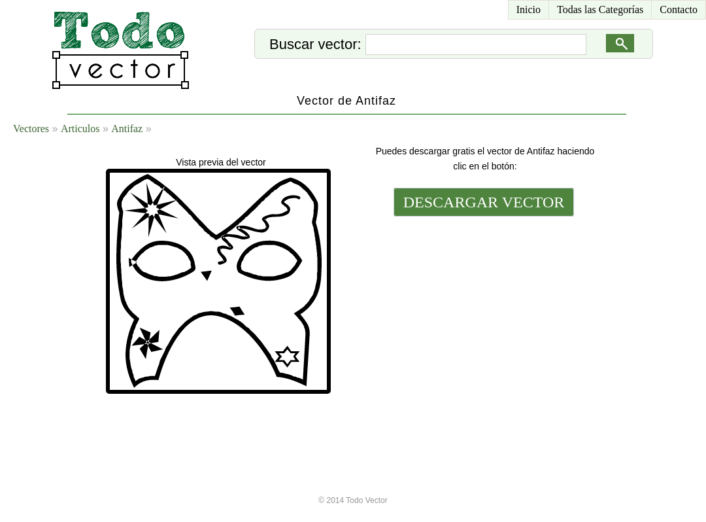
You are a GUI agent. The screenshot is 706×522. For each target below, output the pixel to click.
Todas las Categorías (600, 9)
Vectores (31, 128)
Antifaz (127, 128)
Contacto (679, 9)
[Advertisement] (482, 309)
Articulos (80, 128)
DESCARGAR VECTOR (484, 202)
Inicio (528, 9)
